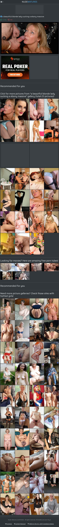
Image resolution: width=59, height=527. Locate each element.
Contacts (8, 524)
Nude (29, 1)
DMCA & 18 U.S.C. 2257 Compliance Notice (41, 524)
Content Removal (19, 524)
